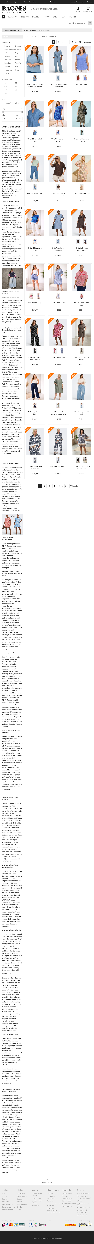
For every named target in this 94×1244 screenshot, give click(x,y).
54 (5, 93)
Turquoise (8, 103)
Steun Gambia (82, 1215)
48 (16, 86)
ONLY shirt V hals (81, 84)
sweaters (8, 70)
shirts (17, 66)
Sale (55, 17)
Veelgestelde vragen (78, 2)
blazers (7, 46)
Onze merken (67, 1193)
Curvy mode (66, 1201)
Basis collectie (22, 1196)
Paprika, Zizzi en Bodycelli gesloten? (84, 1197)
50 (5, 90)
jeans (17, 56)
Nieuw (46, 17)
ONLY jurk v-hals (58, 303)
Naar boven (47, 1181)
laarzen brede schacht (37, 1194)
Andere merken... (8, 1210)
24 (80, 42)
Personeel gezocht (83, 1207)
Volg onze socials (83, 1193)
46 (5, 86)
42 (5, 83)
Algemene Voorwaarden (52, 1209)
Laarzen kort (36, 1198)
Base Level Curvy (7, 1204)
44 (16, 83)
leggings (8, 63)
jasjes (17, 53)
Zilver (17, 103)
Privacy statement (53, 1213)
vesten (7, 73)
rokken (7, 66)
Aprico (4, 1196)
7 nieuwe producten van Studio (45, 9)
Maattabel (50, 1205)
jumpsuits (8, 59)
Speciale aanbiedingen (67, 1197)
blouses (18, 46)
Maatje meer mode (69, 1204)
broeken (18, 49)
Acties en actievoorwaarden (53, 1202)
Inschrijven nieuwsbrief (51, 1197)
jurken (17, 59)
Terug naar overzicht (12, 30)
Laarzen (36, 17)
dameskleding (67, 1206)
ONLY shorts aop (34, 303)
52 (16, 90)
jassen (7, 56)
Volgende (87, 42)
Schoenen (35, 1205)
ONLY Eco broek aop (58, 466)
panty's (18, 63)
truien (17, 70)
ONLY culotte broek (35, 193)
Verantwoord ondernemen (82, 1211)
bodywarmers (10, 49)
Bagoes (4, 1199)
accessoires (21, 1193)
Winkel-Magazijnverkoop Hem (83, 1203)
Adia (3, 1193)
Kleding (25, 17)
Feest (63, 17)
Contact (89, 2)
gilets (7, 53)
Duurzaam (13, 17)
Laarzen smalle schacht (37, 1202)
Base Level (5, 1202)
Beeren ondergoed (8, 1207)
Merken (73, 17)
